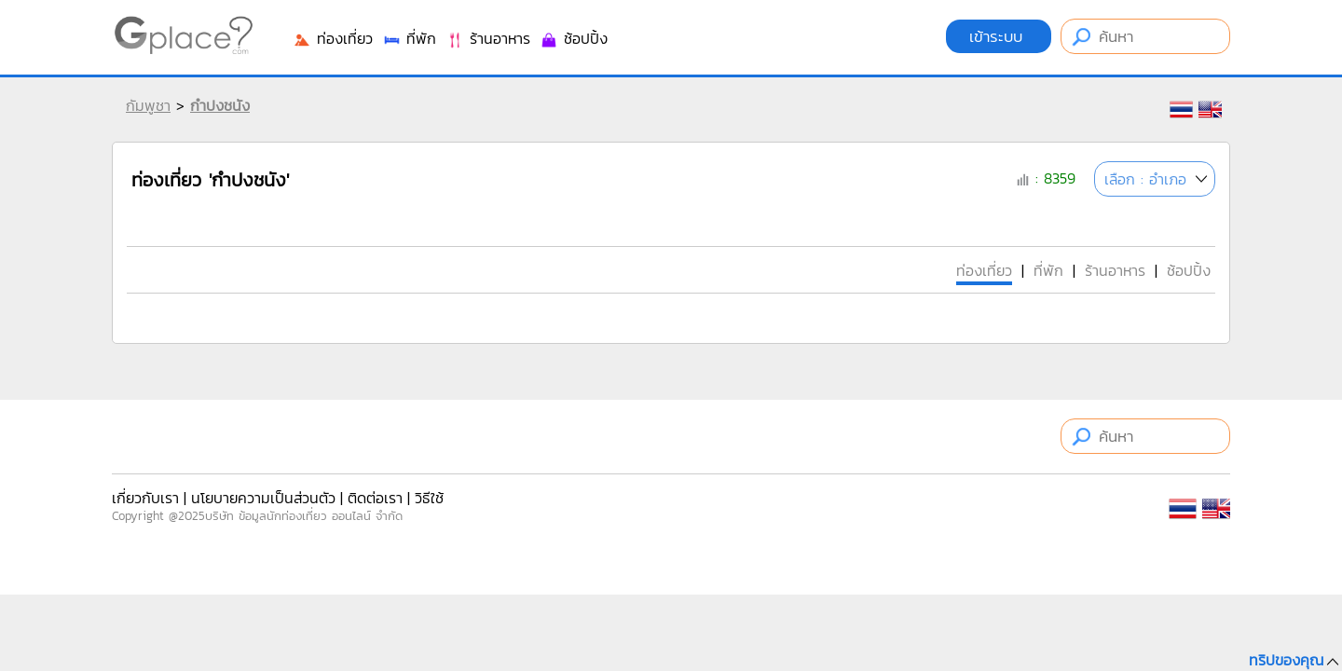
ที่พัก (409, 38)
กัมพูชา (148, 105)
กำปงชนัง (220, 105)
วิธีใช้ (429, 497)
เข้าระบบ (998, 36)
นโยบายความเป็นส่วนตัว (263, 497)
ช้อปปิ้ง (574, 38)
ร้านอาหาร (487, 38)
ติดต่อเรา (375, 497)
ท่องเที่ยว (333, 38)
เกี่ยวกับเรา (145, 497)
